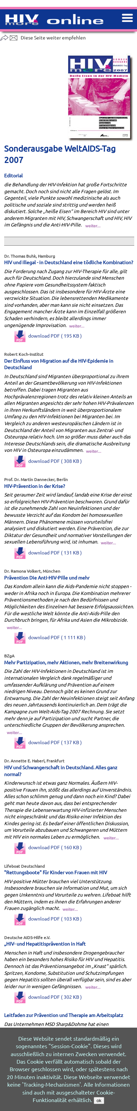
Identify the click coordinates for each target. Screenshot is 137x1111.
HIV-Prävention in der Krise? (34, 486)
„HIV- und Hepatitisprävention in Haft (45, 943)
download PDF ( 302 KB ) (48, 997)
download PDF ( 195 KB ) (48, 335)
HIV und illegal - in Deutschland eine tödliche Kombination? (68, 262)
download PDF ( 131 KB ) (48, 552)
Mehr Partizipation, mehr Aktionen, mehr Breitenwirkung (66, 662)
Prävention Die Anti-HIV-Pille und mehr (46, 577)
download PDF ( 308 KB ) (48, 461)
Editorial (13, 175)
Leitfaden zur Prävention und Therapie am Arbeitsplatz (63, 1015)
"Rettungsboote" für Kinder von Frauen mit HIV (55, 872)
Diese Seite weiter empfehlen (43, 37)
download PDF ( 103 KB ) (48, 918)
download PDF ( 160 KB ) (48, 847)
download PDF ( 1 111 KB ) (50, 637)
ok (98, 1100)
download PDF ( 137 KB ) (48, 742)
